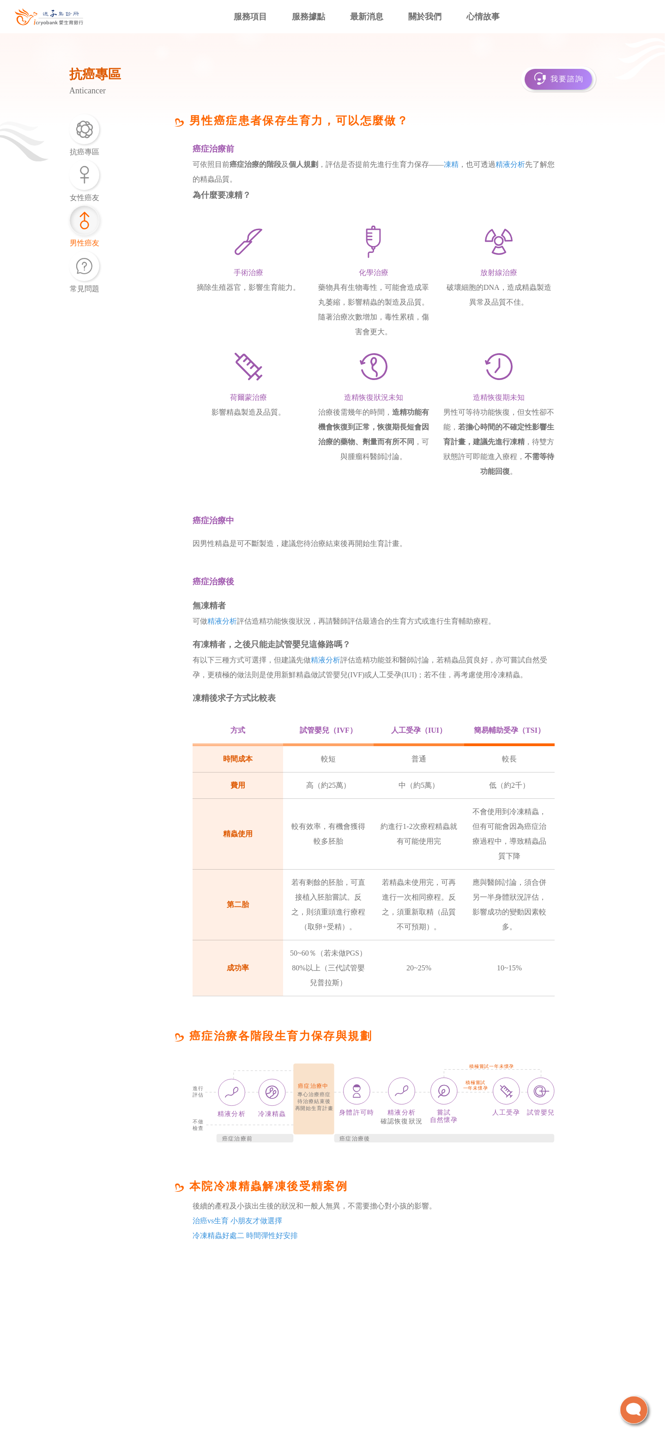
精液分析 (510, 164)
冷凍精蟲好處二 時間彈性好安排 (245, 1235)
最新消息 (366, 16)
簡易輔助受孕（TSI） (509, 730)
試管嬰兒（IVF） (328, 730)
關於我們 (424, 16)
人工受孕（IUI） (419, 730)
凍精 (451, 164)
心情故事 (483, 16)
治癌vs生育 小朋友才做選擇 (237, 1221)
